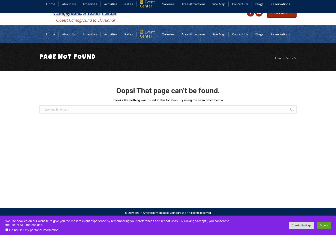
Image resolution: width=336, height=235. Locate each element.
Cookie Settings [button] (301, 225)
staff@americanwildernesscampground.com (241, 4)
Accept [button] (324, 225)
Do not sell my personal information (33, 230)
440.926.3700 (288, 4)
